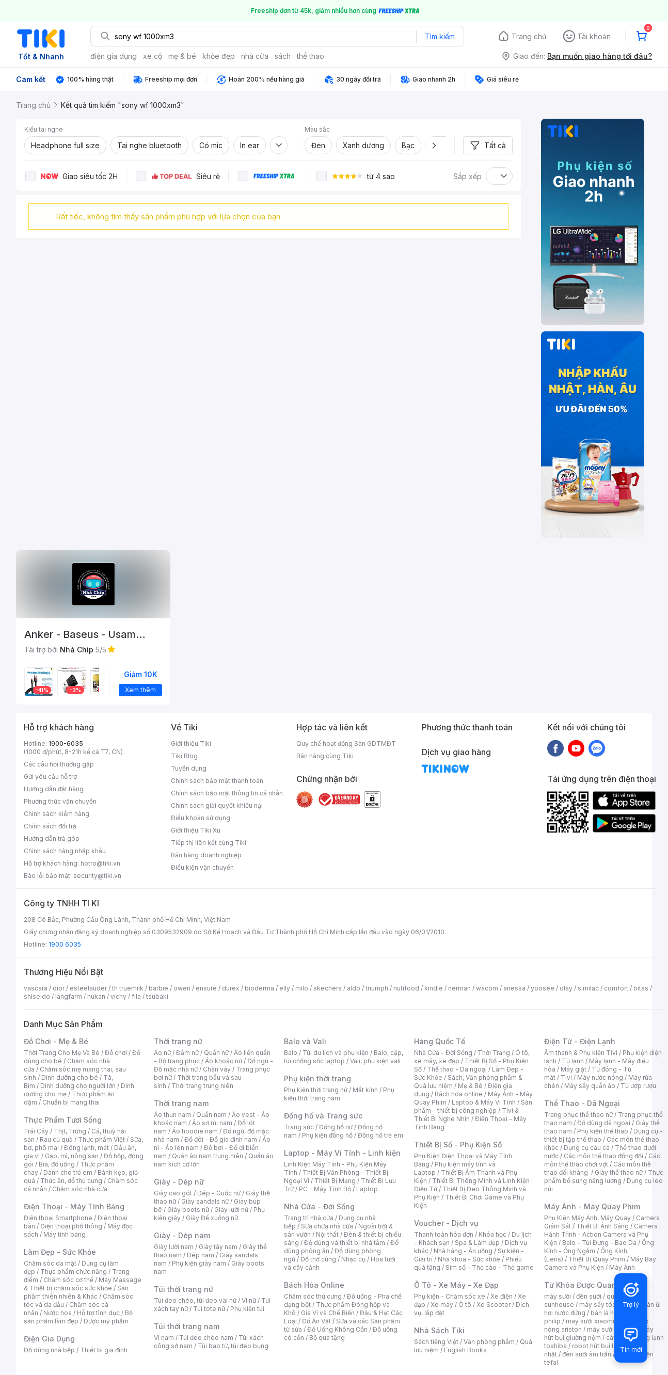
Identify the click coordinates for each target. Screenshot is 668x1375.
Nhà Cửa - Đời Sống (319, 1206)
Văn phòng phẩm (489, 1342)
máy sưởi (557, 1296)
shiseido (37, 996)
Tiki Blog (184, 756)
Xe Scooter (493, 1304)
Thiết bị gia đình (104, 1350)
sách (283, 56)
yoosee (542, 988)
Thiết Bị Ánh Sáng (602, 1226)
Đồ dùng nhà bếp (49, 1350)
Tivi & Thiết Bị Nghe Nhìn (466, 1115)
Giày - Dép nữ (179, 1181)
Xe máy (442, 1304)
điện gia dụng (113, 56)
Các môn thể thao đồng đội (603, 1156)
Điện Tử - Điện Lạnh (579, 1041)
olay (566, 988)
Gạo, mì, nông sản (72, 1156)
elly (284, 988)
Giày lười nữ (231, 1209)
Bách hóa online (459, 1094)
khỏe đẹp (218, 56)
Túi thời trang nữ (183, 1289)
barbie (158, 988)
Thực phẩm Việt (101, 1139)
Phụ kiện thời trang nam (339, 1094)
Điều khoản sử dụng (200, 818)
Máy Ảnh (622, 1267)
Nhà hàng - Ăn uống (463, 1251)
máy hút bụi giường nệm (599, 1333)
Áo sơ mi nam (212, 1123)
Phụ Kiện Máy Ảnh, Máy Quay (587, 1218)
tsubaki (157, 996)
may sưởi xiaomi (590, 1321)
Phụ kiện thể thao (602, 1131)
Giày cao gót (173, 1193)
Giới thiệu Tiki (191, 743)
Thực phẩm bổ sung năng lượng (603, 1177)
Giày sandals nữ (205, 1201)
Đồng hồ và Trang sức (323, 1115)
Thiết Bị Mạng (335, 1181)
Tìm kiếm (440, 36)
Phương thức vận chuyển (60, 801)
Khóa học (492, 1234)
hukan (96, 996)
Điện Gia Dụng (49, 1338)
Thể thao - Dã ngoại (457, 1069)
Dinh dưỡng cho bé (69, 1077)
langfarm (68, 996)
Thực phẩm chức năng (73, 1271)
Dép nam (200, 1255)
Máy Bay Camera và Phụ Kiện (600, 1263)
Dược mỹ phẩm (106, 1321)
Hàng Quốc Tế (439, 1041)
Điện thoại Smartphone (58, 1218)
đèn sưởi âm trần (586, 1354)
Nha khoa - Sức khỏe (469, 1259)
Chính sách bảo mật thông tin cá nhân (227, 793)
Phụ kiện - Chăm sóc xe (449, 1296)
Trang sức (299, 1127)
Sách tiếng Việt (436, 1342)
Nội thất (327, 1234)
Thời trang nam (181, 1103)
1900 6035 (65, 944)
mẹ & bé (182, 56)
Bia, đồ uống (57, 1164)
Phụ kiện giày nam (199, 1263)
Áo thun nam (172, 1114)
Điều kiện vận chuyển (202, 867)
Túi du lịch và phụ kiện (336, 1053)
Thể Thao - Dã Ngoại (582, 1103)
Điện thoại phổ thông (71, 1226)
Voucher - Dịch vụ (446, 1223)
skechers (327, 988)
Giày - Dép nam (182, 1235)
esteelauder (88, 988)
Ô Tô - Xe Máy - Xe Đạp (456, 1285)
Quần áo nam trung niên (207, 1156)
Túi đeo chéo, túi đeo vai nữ (195, 1300)
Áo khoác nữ (223, 1061)
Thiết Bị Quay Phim (596, 1259)
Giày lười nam (174, 1247)
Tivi (566, 1077)
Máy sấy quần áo (589, 1086)
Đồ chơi (116, 1053)
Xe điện (501, 1296)
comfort (616, 988)
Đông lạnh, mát (86, 1148)
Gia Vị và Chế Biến (328, 1313)
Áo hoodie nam (195, 1131)
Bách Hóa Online (314, 1285)
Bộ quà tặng (327, 1337)
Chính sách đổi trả (50, 826)
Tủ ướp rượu (638, 1086)
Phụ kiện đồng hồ (327, 1135)
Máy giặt (573, 1069)
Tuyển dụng (188, 768)
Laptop (367, 1189)
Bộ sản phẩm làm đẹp (78, 1317)
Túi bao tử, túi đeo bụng (233, 1346)
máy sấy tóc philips (608, 1304)
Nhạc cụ (353, 1259)
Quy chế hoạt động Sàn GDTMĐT (346, 743)
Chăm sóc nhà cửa (79, 1189)
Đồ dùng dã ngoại (603, 1123)
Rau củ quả (56, 1139)
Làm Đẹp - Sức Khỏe (60, 1252)
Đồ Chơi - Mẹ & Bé (56, 1041)
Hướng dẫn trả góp (51, 838)
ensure (206, 988)
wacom (487, 988)
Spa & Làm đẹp (477, 1242)
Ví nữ (249, 1300)
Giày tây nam (218, 1247)
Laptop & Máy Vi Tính (484, 1102)
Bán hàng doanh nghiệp (206, 855)
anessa (514, 988)
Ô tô (464, 1304)
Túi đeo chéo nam (206, 1337)
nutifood (406, 988)
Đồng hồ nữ (336, 1127)
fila (136, 996)
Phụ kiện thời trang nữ (315, 1090)
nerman (459, 988)
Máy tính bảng (64, 1234)
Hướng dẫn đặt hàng (54, 789)
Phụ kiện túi (247, 1309)
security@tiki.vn (97, 876)
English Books (465, 1350)
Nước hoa (57, 1313)
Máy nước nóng (600, 1077)
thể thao (310, 56)
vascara (35, 988)
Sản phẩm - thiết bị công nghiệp (473, 1106)
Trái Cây (36, 1131)
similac (588, 988)
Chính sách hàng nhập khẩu (65, 851)
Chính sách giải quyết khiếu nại (217, 805)
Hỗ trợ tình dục (98, 1313)
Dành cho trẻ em (67, 1172)
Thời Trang (494, 1053)
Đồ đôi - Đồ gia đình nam (220, 1139)
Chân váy (217, 1069)
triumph (376, 988)
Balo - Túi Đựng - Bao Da (599, 1242)
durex (231, 988)
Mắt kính (365, 1090)
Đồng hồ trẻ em (380, 1135)
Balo (290, 1053)
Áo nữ (162, 1053)
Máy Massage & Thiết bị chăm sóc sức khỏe (82, 1284)
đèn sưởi (588, 1296)
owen (181, 988)
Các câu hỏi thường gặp (59, 764)
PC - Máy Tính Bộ (325, 1189)
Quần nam (211, 1114)
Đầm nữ (187, 1053)
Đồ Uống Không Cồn (337, 1329)
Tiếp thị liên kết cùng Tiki (208, 842)
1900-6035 (66, 743)
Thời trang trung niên (202, 1086)
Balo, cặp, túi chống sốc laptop (343, 1057)
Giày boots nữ (188, 1209)
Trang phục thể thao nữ (578, 1114)
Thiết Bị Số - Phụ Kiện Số (458, 1144)
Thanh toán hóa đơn (443, 1234)
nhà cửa (254, 56)
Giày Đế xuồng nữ (212, 1218)
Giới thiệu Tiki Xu (195, 830)
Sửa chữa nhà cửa (327, 1226)
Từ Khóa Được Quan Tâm (589, 1285)
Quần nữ (216, 1053)
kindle (433, 988)
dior (59, 988)
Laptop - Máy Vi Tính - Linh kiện (342, 1152)
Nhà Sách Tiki (439, 1330)
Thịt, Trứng (70, 1131)
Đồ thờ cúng (318, 1259)
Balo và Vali (305, 1041)
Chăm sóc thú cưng (313, 1296)
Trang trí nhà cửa (308, 1218)
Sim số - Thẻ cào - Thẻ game (490, 1267)
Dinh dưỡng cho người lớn (78, 1086)
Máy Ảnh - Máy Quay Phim (592, 1206)
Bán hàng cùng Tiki (325, 756)
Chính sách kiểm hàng (56, 814)
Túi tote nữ (209, 1309)
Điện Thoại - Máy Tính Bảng (74, 1206)
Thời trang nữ (178, 1041)
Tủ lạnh (573, 1061)
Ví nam (164, 1337)
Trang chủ (529, 36)
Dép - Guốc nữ (219, 1193)
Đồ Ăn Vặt (316, 1321)
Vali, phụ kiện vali (375, 1061)
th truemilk (128, 988)
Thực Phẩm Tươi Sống (63, 1119)
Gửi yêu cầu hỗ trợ (50, 776)
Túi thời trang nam (186, 1326)
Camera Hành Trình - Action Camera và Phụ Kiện (601, 1234)
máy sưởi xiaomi (611, 1329)
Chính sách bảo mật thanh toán (217, 781)
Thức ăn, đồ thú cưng (71, 1181)
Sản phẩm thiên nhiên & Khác (76, 1292)
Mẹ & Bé (470, 1086)
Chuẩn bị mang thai (71, 1102)
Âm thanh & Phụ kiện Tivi (580, 1053)
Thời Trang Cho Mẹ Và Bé (62, 1053)
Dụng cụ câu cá (587, 1148)
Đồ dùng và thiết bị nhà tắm (344, 1242)
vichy (118, 996)
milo (301, 988)
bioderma (259, 988)
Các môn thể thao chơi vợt (602, 1160)
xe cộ (152, 56)
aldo (353, 988)
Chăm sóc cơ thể (68, 1280)
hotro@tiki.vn (100, 863)
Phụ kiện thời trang (317, 1078)
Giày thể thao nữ (619, 1172)
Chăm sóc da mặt (50, 1263)
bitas (640, 988)
